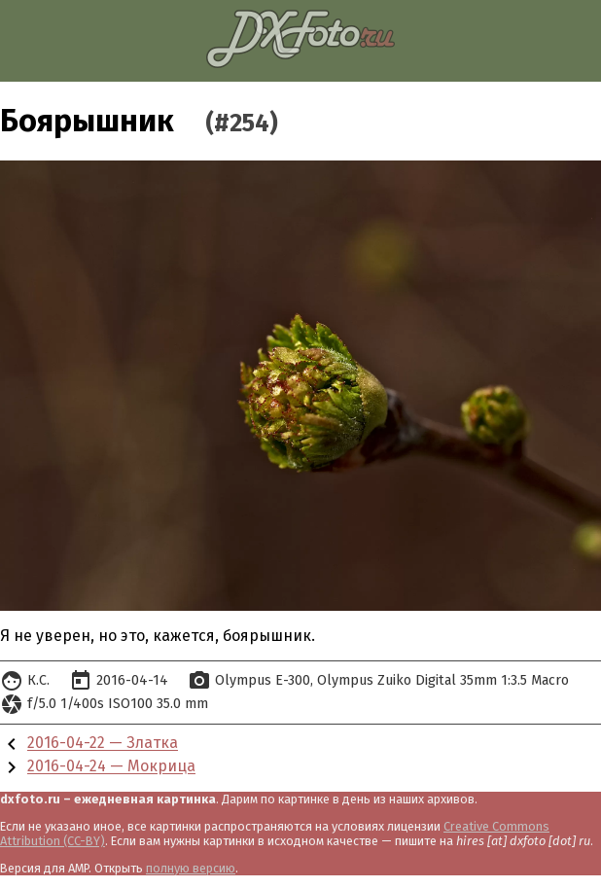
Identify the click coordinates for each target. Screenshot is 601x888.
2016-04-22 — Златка (102, 743)
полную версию (190, 868)
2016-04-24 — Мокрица (111, 767)
